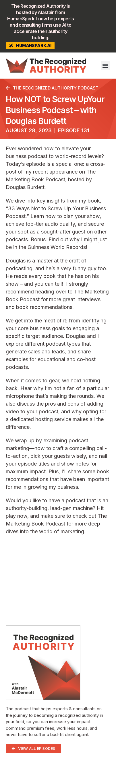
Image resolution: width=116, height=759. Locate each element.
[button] (105, 65)
